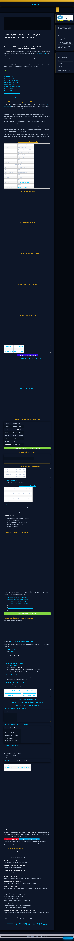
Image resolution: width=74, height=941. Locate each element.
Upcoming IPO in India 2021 (10, 766)
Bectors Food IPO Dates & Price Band (12, 86)
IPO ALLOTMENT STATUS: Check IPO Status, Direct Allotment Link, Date (64, 43)
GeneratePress (44, 937)
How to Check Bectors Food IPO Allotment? (13, 95)
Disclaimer (60, 63)
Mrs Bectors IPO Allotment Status (11, 80)
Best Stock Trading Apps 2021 (10, 768)
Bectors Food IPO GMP (22, 187)
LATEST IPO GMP (30, 9)
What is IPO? (7, 761)
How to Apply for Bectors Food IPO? (12, 92)
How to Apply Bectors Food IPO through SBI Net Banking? (19, 602)
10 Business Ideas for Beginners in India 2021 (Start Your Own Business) (30, 924)
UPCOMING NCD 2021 (19, 349)
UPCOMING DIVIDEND (19, 346)
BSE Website (11, 652)
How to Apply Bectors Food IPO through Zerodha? (17, 600)
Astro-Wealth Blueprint (62, 57)
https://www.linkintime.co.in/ (14, 742)
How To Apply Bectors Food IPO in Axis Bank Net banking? (20, 606)
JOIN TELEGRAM (51, 9)
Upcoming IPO (20, 9)
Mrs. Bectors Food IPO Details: (11, 74)
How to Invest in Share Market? (24, 766)
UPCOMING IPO (8, 346)
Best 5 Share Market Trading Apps (29, 693)
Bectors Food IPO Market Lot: (10, 88)
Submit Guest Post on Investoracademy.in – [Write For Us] (64, 70)
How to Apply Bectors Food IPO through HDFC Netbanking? (19, 604)
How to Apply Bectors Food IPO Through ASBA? (17, 598)
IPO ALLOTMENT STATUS (41, 9)
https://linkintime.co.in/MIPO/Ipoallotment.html (21, 642)
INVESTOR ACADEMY (37, 4)
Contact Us (60, 60)
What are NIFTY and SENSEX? (23, 768)
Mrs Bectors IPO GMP (8, 76)
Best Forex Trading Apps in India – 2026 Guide (64, 39)
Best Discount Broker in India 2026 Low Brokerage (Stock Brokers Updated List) (65, 28)
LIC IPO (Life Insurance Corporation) (29, 696)
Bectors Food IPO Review (9, 84)
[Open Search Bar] (57, 9)
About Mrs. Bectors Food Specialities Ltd (13, 72)
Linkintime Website (13, 666)
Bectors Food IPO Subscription (11, 82)
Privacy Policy (60, 66)
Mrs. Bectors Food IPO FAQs (10, 97)
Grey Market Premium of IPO (10, 771)
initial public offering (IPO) (41, 53)
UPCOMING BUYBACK (9, 349)
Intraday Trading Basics (22, 771)
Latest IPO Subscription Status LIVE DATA (13, 693)
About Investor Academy (62, 54)
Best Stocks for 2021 (9, 351)
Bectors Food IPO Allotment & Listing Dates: (14, 90)
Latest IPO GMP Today (18, 351)
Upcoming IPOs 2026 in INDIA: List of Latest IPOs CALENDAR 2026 (64, 47)
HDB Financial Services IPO (28, 691)
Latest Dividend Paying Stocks (11, 696)
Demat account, (12, 591)
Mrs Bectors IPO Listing (9, 78)
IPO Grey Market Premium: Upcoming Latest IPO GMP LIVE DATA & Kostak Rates (64, 34)
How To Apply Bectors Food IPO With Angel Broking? (19, 610)
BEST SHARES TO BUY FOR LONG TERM (12, 691)
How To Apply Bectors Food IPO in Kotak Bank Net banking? (20, 608)
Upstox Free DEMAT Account (23, 182)
